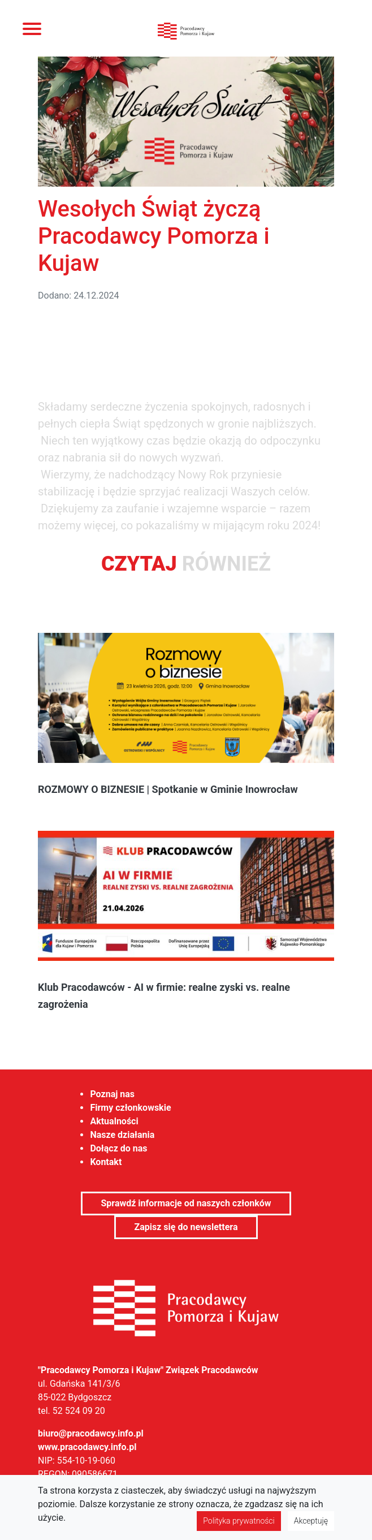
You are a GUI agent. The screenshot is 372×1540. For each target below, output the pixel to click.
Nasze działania (122, 1134)
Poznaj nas (112, 1094)
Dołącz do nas (118, 1148)
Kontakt (106, 1162)
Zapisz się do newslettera (185, 1227)
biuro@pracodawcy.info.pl (91, 1433)
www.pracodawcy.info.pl (87, 1447)
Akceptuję (311, 1520)
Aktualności (114, 1121)
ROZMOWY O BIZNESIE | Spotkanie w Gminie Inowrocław (168, 789)
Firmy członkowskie (130, 1107)
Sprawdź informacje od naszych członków (186, 1203)
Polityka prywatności (238, 1520)
